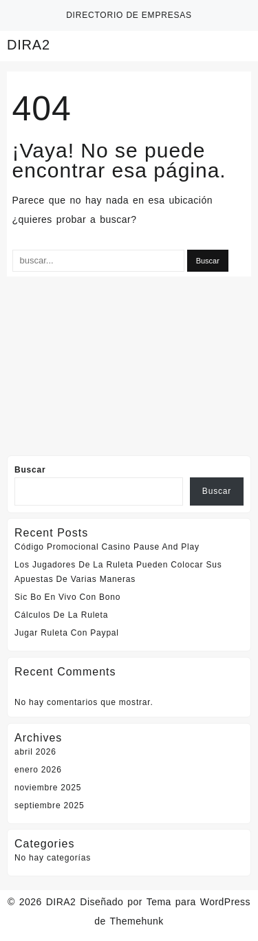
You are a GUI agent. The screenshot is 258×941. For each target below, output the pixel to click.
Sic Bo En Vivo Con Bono (67, 597)
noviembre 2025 (47, 787)
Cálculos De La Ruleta (61, 615)
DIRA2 (28, 44)
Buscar (30, 470)
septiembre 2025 (49, 805)
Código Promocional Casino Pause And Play (107, 547)
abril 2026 (35, 752)
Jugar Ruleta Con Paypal (66, 633)
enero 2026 (38, 770)
